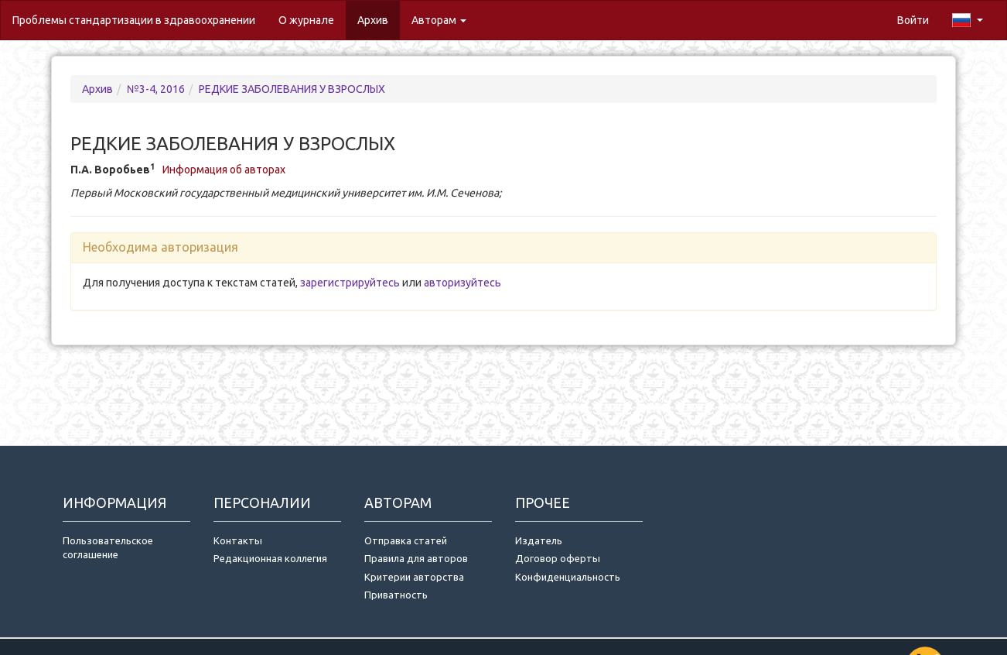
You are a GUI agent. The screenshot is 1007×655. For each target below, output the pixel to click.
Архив (372, 20)
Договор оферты (557, 558)
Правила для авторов (416, 558)
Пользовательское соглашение (108, 548)
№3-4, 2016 (156, 89)
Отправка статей (405, 540)
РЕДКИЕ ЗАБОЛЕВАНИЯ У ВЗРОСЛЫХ (292, 89)
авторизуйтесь (462, 282)
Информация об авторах (223, 169)
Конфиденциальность (567, 576)
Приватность (398, 594)
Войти (913, 20)
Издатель (538, 540)
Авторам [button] (438, 20)
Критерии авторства (414, 576)
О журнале (312, 19)
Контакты (237, 540)
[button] (967, 20)
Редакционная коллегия (270, 558)
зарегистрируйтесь (350, 282)
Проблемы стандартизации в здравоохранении (133, 20)
